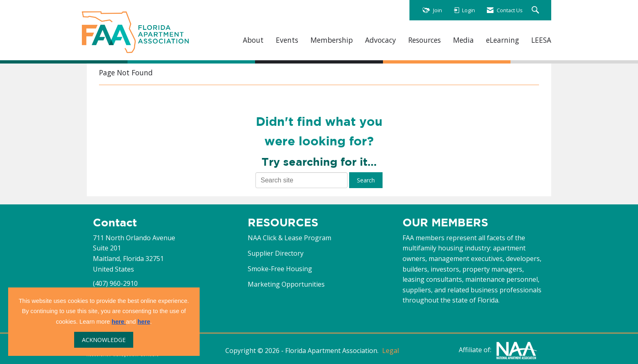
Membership (331, 40)
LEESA (541, 40)
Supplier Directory (276, 253)
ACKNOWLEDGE (103, 340)
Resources (424, 40)
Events (287, 40)
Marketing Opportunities (286, 284)
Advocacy (380, 40)
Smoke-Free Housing (280, 268)
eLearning (502, 40)
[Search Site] (536, 10)
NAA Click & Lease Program (289, 237)
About (253, 40)
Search (366, 180)
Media (463, 40)
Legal (390, 350)
